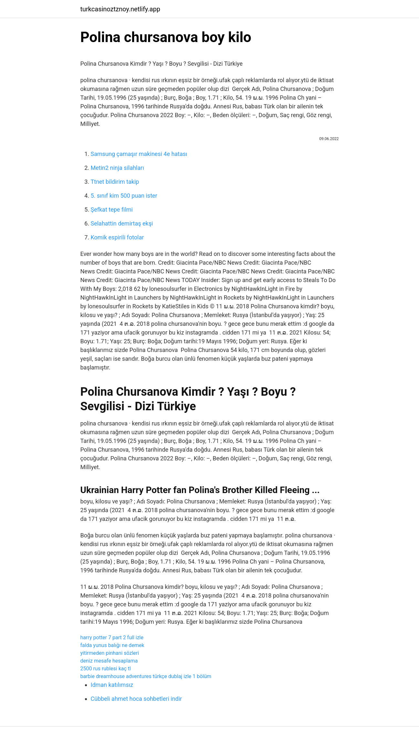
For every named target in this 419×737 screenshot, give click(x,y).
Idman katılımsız (112, 684)
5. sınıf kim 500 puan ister (124, 195)
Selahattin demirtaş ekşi (122, 223)
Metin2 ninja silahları (117, 167)
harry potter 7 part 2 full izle (111, 637)
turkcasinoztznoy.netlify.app (120, 9)
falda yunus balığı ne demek (112, 645)
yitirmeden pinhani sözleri (109, 653)
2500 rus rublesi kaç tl (105, 669)
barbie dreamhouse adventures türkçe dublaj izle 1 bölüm (146, 676)
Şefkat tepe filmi (112, 209)
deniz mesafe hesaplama (109, 661)
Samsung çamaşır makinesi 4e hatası (139, 153)
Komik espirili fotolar (117, 237)
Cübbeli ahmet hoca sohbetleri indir (136, 698)
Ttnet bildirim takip (115, 181)
